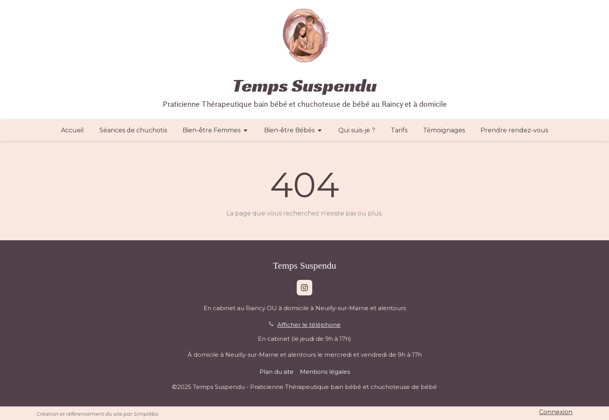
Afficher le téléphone (309, 324)
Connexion (555, 412)
